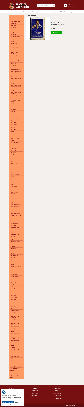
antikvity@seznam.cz (58, 392)
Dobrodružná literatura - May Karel (16, 82)
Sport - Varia (13, 304)
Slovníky (12, 284)
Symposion (13, 308)
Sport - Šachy (13, 301)
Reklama (44, 12)
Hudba (12, 120)
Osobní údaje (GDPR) (57, 398)
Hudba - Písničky (14, 122)
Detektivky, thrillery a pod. (15, 61)
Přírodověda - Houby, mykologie (15, 228)
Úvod (48, 12)
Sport (12, 286)
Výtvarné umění (14, 360)
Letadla (12, 165)
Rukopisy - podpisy (14, 262)
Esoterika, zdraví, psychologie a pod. (14, 104)
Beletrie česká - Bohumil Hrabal (15, 37)
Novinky (53, 12)
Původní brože (14, 257)
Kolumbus (13, 154)
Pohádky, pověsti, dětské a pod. (16, 216)
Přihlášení (66, 0)
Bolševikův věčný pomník (16, 47)
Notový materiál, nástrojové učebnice (15, 187)
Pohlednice (24, 12)
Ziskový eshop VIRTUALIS (70, 405)
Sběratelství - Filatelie (15, 272)
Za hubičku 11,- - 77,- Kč (15, 366)
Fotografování (13, 113)
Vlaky (12, 358)
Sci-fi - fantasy (13, 282)
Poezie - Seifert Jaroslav (15, 213)
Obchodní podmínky (61, 12)
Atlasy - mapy (13, 25)
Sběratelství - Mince (15, 276)
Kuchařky (13, 161)
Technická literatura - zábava (15, 345)
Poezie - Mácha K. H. (15, 208)
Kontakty (70, 12)
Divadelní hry (13, 63)
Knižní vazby (13, 152)
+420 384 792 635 (12, 393)
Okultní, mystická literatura (14, 193)
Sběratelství (13, 269)
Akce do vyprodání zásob (16, 19)
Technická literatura (15, 310)
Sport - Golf (13, 293)
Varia (12, 352)
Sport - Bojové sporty (15, 290)
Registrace (72, 0)
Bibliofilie (13, 45)
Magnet (12, 172)
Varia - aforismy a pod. (15, 354)
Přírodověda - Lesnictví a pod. (16, 232)
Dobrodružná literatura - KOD (16, 75)
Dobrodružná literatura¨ (16, 95)
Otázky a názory (14, 195)
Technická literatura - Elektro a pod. (15, 317)
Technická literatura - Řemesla (15, 331)
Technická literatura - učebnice (15, 341)
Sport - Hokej (13, 295)
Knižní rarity (13, 150)
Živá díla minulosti (14, 368)
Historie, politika (14, 115)
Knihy (11, 12)
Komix (12, 156)
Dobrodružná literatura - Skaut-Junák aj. (16, 89)
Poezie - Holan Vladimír (15, 204)
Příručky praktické (14, 255)
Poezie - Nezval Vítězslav (16, 211)
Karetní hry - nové (14, 136)
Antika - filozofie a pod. (15, 21)
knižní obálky (13, 148)
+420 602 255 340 (58, 393)
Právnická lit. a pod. (15, 223)
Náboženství (13, 180)
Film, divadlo (13, 109)
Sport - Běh (13, 288)
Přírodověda (13, 225)
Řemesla (12, 264)
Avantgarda (13, 32)
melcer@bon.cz (57, 390)
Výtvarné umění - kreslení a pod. (16, 363)
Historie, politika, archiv (15, 118)
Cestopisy (13, 50)
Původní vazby (14, 259)
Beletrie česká (13, 34)
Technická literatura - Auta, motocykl (15, 313)
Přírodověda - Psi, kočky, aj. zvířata (16, 242)
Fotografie (13, 111)
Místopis (12, 176)
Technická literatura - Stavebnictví (15, 334)
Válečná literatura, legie (15, 349)
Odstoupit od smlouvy (58, 396)
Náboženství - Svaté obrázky (15, 184)
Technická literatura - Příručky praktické (15, 327)
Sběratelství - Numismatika (13, 279)
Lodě (12, 170)
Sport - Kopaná (14, 297)
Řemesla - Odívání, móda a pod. (16, 267)
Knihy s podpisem (14, 146)
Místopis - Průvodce (15, 178)
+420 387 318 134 (35, 393)
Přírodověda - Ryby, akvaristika (15, 249)
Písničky (12, 198)
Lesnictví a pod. (14, 163)
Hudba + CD (13, 129)
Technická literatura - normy (15, 324)
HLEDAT (53, 5)
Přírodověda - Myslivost (15, 234)
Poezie (12, 202)
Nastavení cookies (57, 399)
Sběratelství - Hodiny (15, 274)
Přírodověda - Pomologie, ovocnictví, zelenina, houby (16, 238)
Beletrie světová (14, 43)
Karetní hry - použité (15, 138)
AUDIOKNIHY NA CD (15, 27)
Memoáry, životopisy (15, 174)
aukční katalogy (14, 30)
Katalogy (12, 140)
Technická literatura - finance (15, 320)
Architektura (13, 23)
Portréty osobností (14, 221)
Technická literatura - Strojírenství (15, 338)
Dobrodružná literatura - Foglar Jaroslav (16, 72)
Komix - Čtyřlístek (14, 159)
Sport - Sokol (13, 299)
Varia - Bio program (15, 356)
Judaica (12, 133)
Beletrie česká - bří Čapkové (14, 40)
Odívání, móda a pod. (15, 190)
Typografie (13, 347)
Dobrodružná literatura (15, 69)
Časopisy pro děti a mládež (14, 53)
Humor (12, 131)
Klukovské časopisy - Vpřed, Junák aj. (15, 143)
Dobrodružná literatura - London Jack (16, 79)
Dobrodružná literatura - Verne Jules (16, 93)
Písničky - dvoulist (14, 200)
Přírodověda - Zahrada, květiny (15, 253)
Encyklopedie (13, 98)
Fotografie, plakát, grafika (34, 12)
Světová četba (13, 306)
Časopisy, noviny (14, 55)
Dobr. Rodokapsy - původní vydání (14, 66)
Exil (11, 107)
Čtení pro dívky (14, 57)
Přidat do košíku (56, 32)
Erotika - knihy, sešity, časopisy (15, 101)
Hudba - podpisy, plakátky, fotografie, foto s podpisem (16, 126)
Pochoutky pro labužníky (16, 218)
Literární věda (13, 167)
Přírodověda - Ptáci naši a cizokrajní (16, 246)
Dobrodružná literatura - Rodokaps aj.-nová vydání (16, 86)
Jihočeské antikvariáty (20, 405)
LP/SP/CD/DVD (17, 12)
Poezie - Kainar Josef (15, 206)
